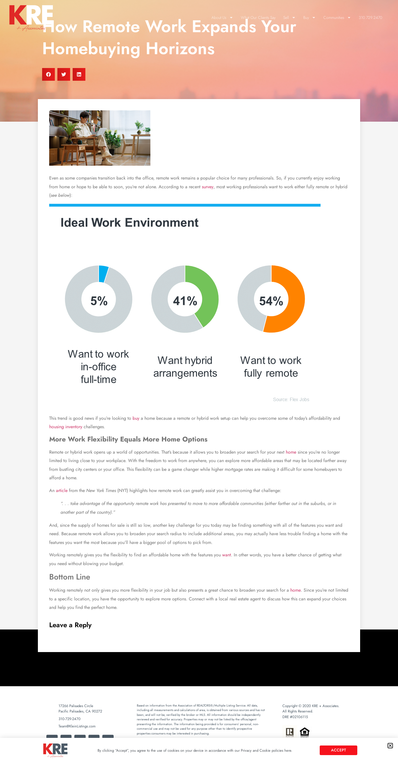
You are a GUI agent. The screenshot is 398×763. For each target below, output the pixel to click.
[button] (390, 746)
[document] (199, 381)
